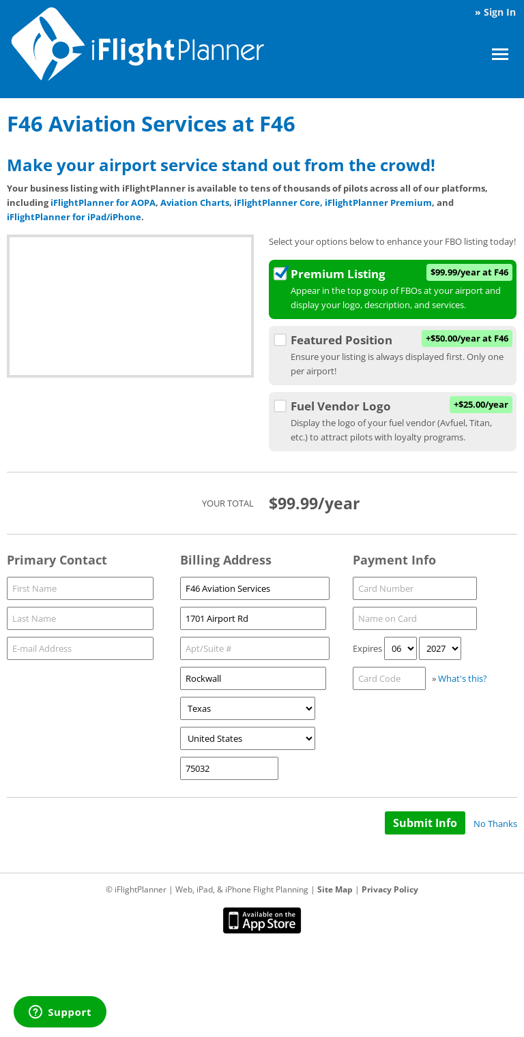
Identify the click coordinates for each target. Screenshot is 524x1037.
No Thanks (495, 823)
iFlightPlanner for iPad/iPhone (74, 217)
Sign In (500, 11)
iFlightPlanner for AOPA (103, 202)
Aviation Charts (194, 202)
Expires (367, 648)
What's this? (462, 678)
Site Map (335, 889)
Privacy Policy (390, 889)
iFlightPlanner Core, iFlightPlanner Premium (333, 202)
